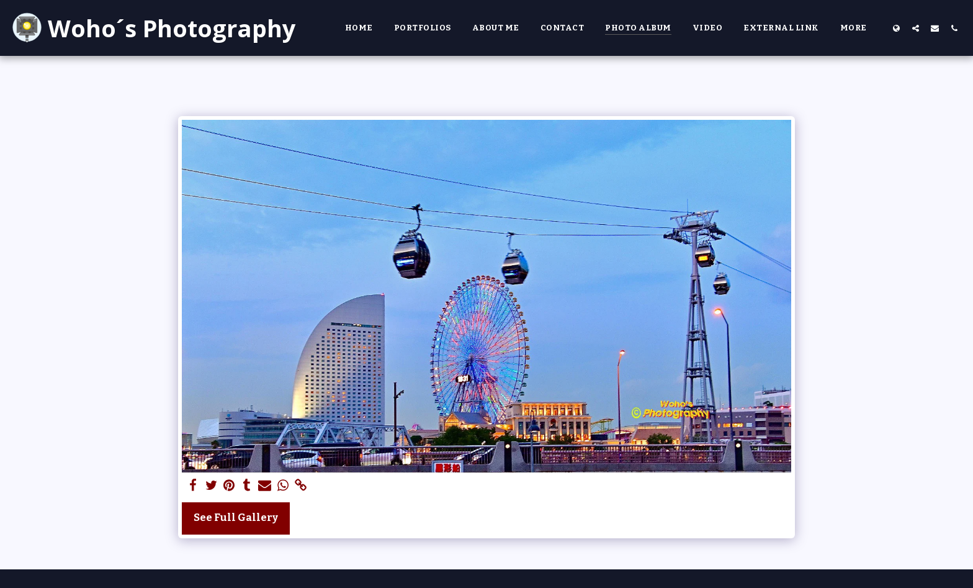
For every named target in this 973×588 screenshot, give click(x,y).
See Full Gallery (236, 517)
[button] (916, 28)
